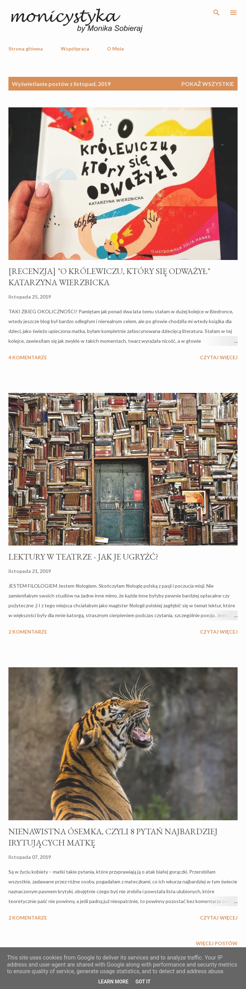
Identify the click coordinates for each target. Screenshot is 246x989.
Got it (143, 981)
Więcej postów (217, 943)
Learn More (113, 981)
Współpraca (75, 49)
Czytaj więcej (219, 357)
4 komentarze (27, 357)
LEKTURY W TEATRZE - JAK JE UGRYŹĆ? (83, 556)
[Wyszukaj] (216, 12)
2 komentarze (27, 632)
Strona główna (25, 49)
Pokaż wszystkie (207, 83)
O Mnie (115, 49)
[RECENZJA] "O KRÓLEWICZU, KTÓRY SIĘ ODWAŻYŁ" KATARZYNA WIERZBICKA (109, 277)
